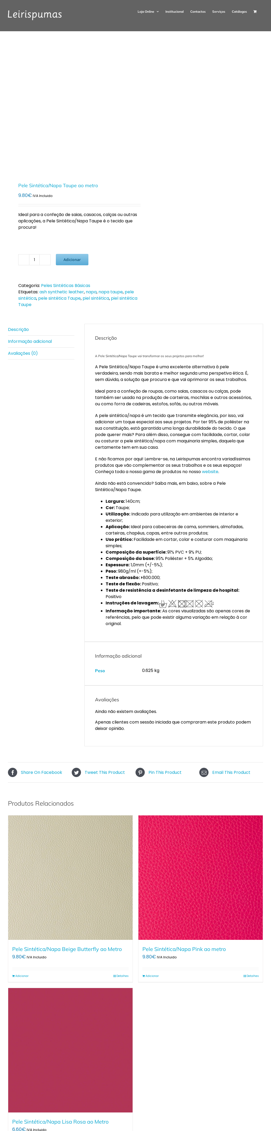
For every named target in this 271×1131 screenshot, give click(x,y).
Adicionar (72, 259)
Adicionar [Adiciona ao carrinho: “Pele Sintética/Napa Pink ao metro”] (152, 976)
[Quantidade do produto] (34, 259)
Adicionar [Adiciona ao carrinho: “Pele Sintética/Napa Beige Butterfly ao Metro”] (22, 976)
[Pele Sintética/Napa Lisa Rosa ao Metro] (70, 1050)
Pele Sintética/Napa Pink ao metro (184, 949)
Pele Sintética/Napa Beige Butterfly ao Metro (67, 949)
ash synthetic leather (61, 292)
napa (91, 292)
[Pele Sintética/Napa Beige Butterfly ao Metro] (70, 877)
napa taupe (110, 292)
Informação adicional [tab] (30, 341)
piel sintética (96, 298)
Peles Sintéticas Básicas (65, 285)
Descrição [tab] (18, 329)
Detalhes (122, 976)
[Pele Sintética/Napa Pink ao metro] (200, 877)
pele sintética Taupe (59, 298)
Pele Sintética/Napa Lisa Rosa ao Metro (60, 1121)
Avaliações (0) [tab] (23, 353)
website (210, 472)
